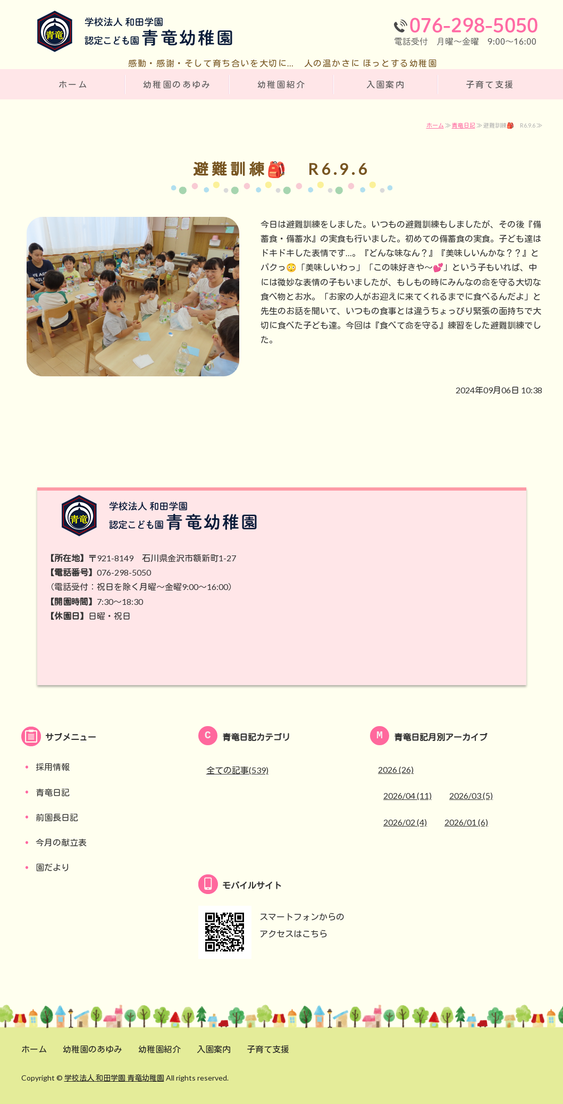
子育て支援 (490, 84)
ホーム (73, 84)
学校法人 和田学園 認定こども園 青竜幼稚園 (127, 33)
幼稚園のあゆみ (177, 84)
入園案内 (386, 84)
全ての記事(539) (237, 770)
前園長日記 (57, 817)
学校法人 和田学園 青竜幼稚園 (114, 1077)
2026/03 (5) (471, 795)
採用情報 (53, 767)
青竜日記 (463, 125)
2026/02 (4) (405, 822)
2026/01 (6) (466, 822)
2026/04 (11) (407, 795)
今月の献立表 (61, 842)
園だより (53, 867)
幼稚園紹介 (281, 84)
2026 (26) (396, 769)
